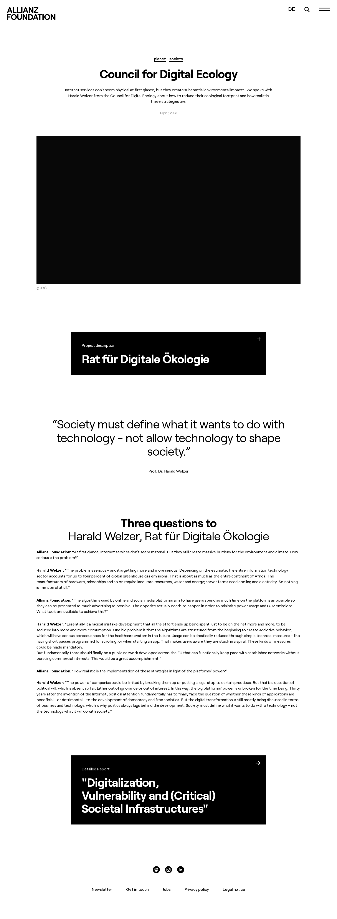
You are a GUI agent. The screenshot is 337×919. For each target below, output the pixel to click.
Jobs (167, 889)
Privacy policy (197, 889)
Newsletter (102, 889)
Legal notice (234, 889)
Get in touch (137, 889)
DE (291, 8)
